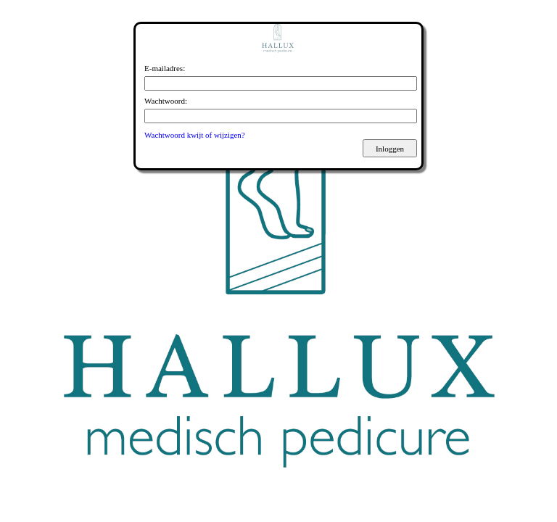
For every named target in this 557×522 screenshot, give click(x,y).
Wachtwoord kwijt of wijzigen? (194, 134)
